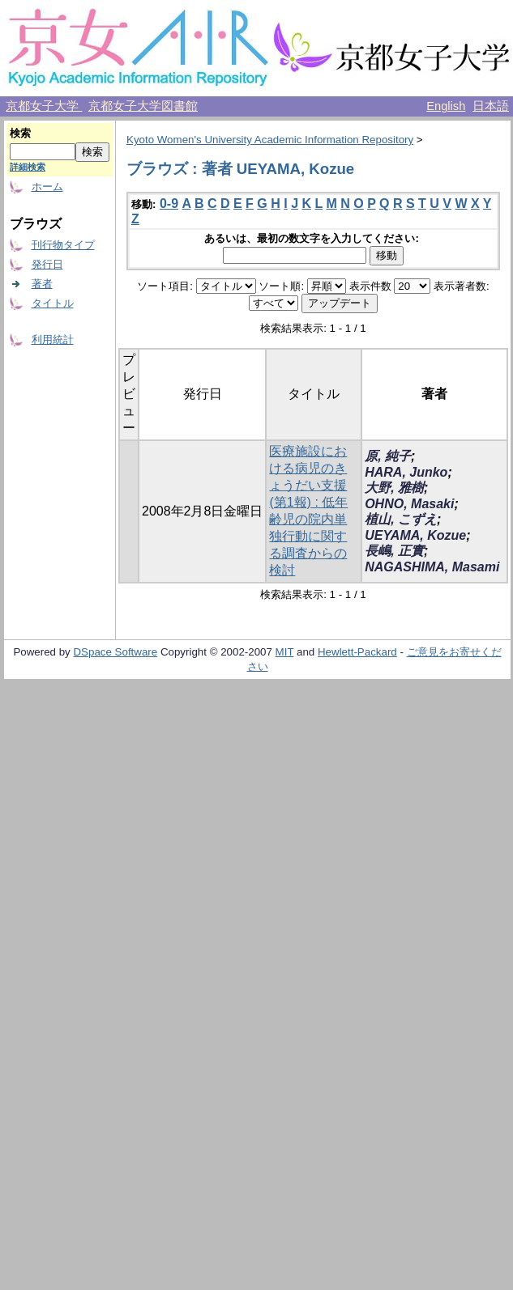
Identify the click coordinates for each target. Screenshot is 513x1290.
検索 (20, 133)
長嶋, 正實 (394, 551)
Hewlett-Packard (357, 652)
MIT (285, 652)
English (445, 106)
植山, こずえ (401, 519)
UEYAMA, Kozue (415, 535)
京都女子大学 (44, 106)
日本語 (490, 106)
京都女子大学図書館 (143, 106)
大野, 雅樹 (394, 487)
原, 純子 (388, 456)
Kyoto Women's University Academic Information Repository (269, 140)
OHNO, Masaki (409, 504)
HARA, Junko (406, 472)
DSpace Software (115, 652)
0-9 (169, 203)
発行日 (47, 264)
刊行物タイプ (63, 245)
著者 (42, 284)
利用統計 (53, 339)
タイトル (53, 303)
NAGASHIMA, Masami (432, 567)
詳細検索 (27, 167)
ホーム (47, 186)
